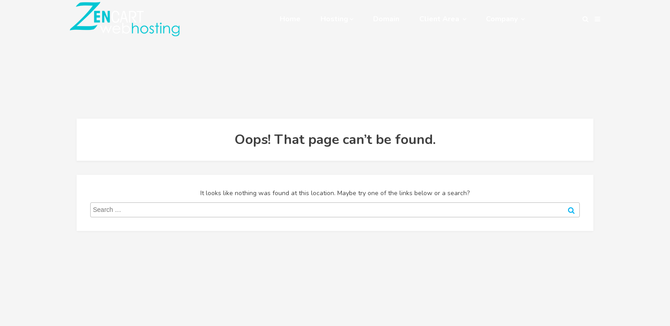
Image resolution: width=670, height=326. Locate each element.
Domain (386, 19)
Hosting (336, 19)
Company (505, 19)
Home (290, 19)
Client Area (442, 19)
